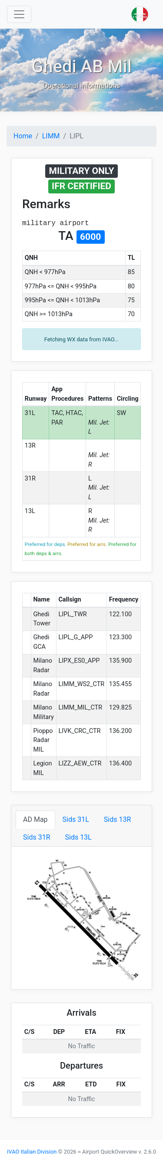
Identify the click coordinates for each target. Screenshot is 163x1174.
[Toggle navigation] (19, 14)
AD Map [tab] (35, 819)
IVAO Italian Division (32, 1151)
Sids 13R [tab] (117, 819)
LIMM (51, 136)
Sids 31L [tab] (76, 819)
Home (22, 136)
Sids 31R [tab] (36, 837)
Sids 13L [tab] (78, 837)
